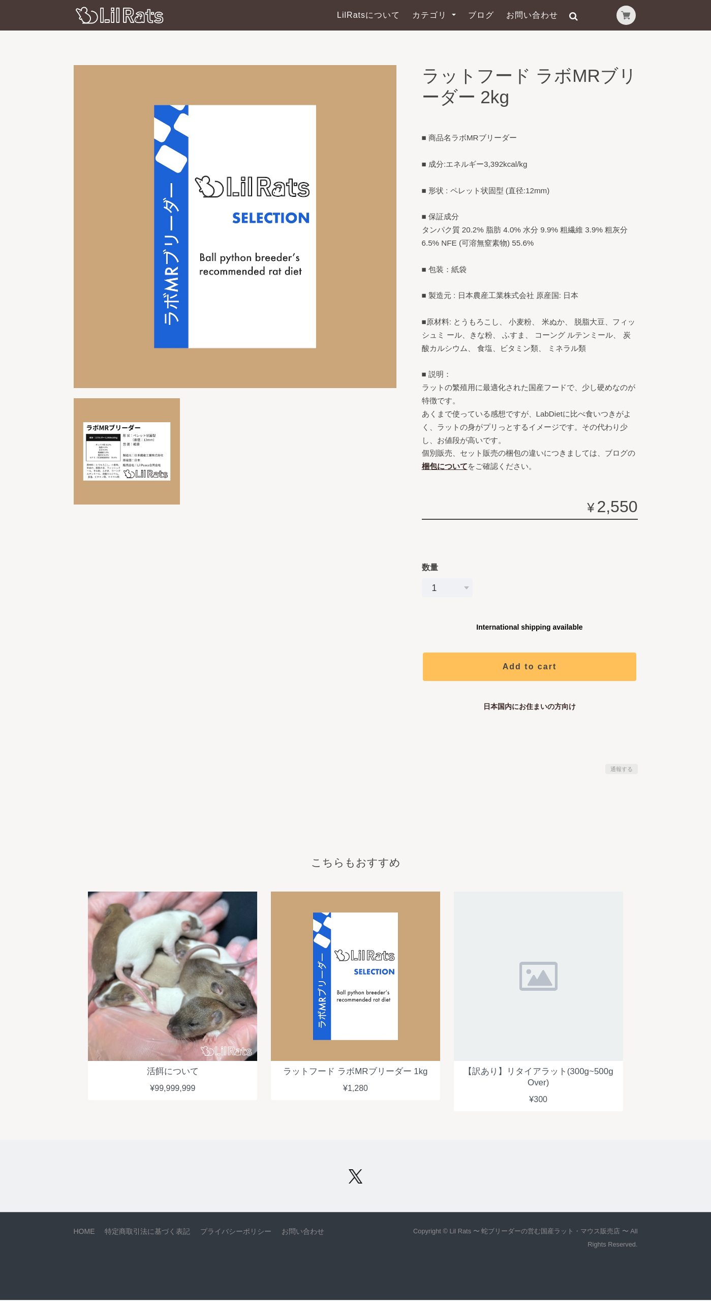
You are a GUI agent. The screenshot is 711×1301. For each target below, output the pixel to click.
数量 (430, 567)
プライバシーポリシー (235, 1232)
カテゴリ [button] (430, 15)
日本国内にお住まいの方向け (529, 706)
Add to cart (530, 666)
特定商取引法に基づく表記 (147, 1232)
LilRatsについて (368, 15)
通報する (621, 769)
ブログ (481, 15)
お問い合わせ (532, 15)
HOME (84, 1232)
